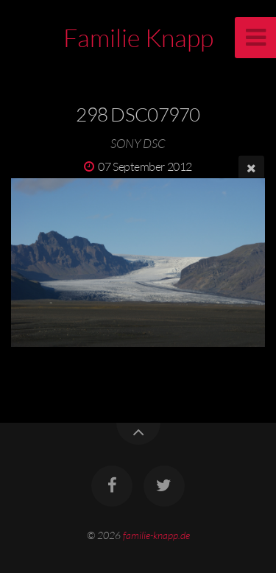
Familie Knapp (138, 37)
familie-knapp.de (156, 535)
